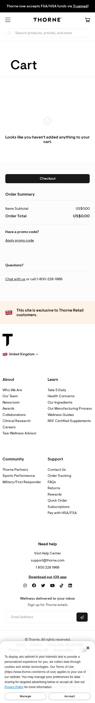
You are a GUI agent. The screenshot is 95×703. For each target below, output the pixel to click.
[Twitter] (43, 585)
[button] (7, 20)
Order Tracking (59, 476)
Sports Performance (19, 476)
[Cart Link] (87, 20)
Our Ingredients (60, 402)
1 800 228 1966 (47, 567)
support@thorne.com (47, 560)
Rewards (55, 494)
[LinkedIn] (70, 585)
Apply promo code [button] (19, 240)
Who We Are (12, 390)
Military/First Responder (22, 482)
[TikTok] (61, 585)
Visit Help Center (47, 553)
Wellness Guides (61, 415)
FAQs (52, 482)
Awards (8, 408)
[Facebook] (34, 585)
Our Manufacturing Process (70, 408)
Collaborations (14, 415)
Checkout (47, 178)
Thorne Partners (15, 469)
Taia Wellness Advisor (19, 433)
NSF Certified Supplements (69, 421)
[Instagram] (25, 585)
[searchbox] (47, 33)
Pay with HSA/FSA (62, 513)
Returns (54, 488)
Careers (9, 427)
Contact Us (57, 469)
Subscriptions (59, 507)
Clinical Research (17, 421)
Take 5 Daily (57, 390)
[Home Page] (47, 21)
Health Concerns (61, 396)
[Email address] (41, 617)
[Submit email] (82, 617)
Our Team (10, 396)
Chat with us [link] (15, 279)
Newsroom (11, 402)
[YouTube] (52, 585)
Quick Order (57, 500)
